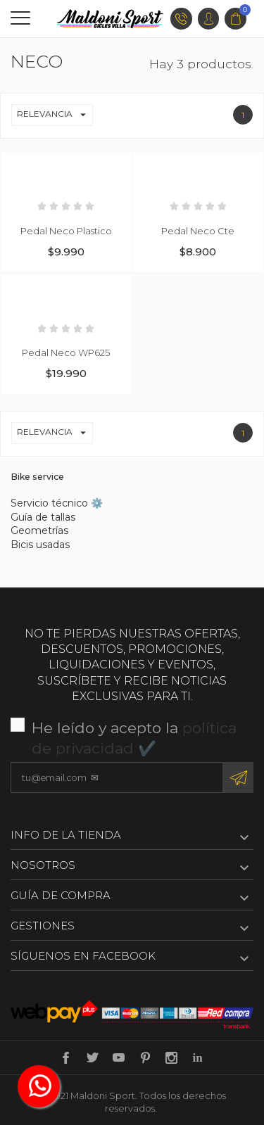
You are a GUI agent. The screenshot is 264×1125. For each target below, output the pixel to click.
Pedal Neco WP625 (66, 352)
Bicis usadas (40, 544)
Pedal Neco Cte (197, 230)
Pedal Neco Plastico (66, 230)
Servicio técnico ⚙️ (57, 503)
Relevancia (54, 115)
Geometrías (39, 530)
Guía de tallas (43, 517)
